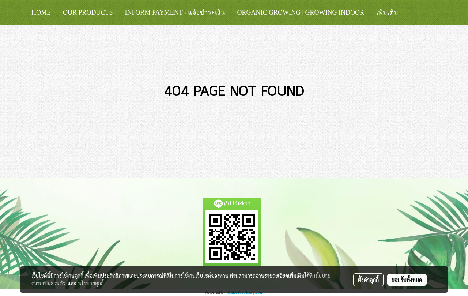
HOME (41, 12)
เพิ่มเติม (387, 12)
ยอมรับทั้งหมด (407, 279)
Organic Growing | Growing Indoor (300, 12)
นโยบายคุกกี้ (91, 283)
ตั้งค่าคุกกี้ (368, 279)
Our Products (88, 12)
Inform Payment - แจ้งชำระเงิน (175, 12)
